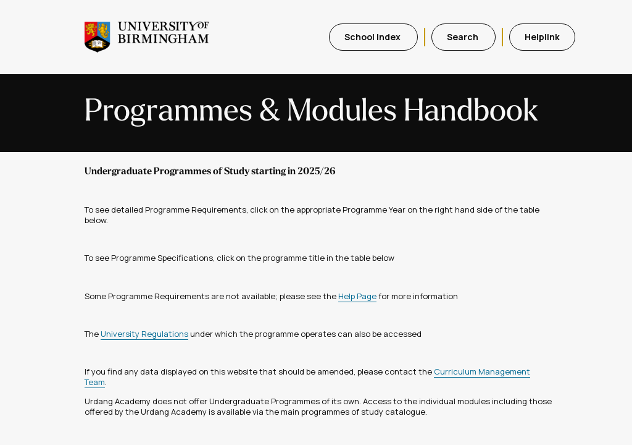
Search (463, 37)
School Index (373, 37)
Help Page (357, 296)
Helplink (542, 37)
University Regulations (144, 333)
